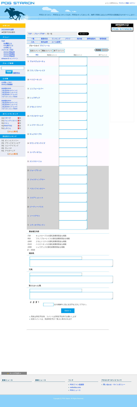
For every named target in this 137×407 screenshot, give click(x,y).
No (28, 55)
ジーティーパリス (36, 207)
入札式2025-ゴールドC (9, 94)
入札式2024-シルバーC (9, 104)
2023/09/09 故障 (7, 30)
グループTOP (39, 34)
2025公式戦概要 (7, 84)
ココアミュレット (36, 198)
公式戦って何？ (6, 82)
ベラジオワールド (36, 116)
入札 (32, 42)
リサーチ (7, 118)
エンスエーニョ (36, 161)
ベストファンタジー (37, 189)
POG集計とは (8, 45)
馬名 (37, 55)
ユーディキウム (36, 152)
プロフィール (45, 46)
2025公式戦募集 (9, 54)
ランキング (56, 39)
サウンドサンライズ (37, 143)
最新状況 (44, 39)
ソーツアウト (35, 216)
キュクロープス (36, 134)
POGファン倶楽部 (77, 385)
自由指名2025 (6, 88)
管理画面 (103, 39)
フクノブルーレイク (37, 71)
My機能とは (8, 43)
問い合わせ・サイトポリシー (114, 385)
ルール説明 (56, 42)
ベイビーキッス (36, 80)
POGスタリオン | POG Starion (17, 3)
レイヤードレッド (36, 125)
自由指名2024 (6, 100)
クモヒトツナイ (36, 107)
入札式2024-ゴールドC (9, 107)
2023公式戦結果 (9, 56)
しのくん (7, 128)
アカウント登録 (124, 3)
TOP (3, 41)
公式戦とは (7, 47)
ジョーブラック (36, 170)
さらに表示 (12, 132)
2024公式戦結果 (9, 52)
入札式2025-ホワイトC (9, 90)
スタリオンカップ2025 (9, 96)
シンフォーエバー (36, 89)
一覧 (32, 39)
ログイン (132, 3)
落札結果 (44, 42)
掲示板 (79, 39)
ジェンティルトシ (11, 121)
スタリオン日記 (7, 50)
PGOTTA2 (8, 126)
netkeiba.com (75, 387)
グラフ (67, 39)
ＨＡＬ (6, 123)
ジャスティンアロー (37, 180)
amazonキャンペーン (9, 58)
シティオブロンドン (37, 225)
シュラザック (35, 98)
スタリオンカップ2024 (9, 109)
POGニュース (75, 390)
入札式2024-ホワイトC (9, 102)
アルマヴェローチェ (37, 61)
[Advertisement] (60, 27)
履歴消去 (16, 73)
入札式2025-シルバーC (9, 92)
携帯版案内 (91, 39)
